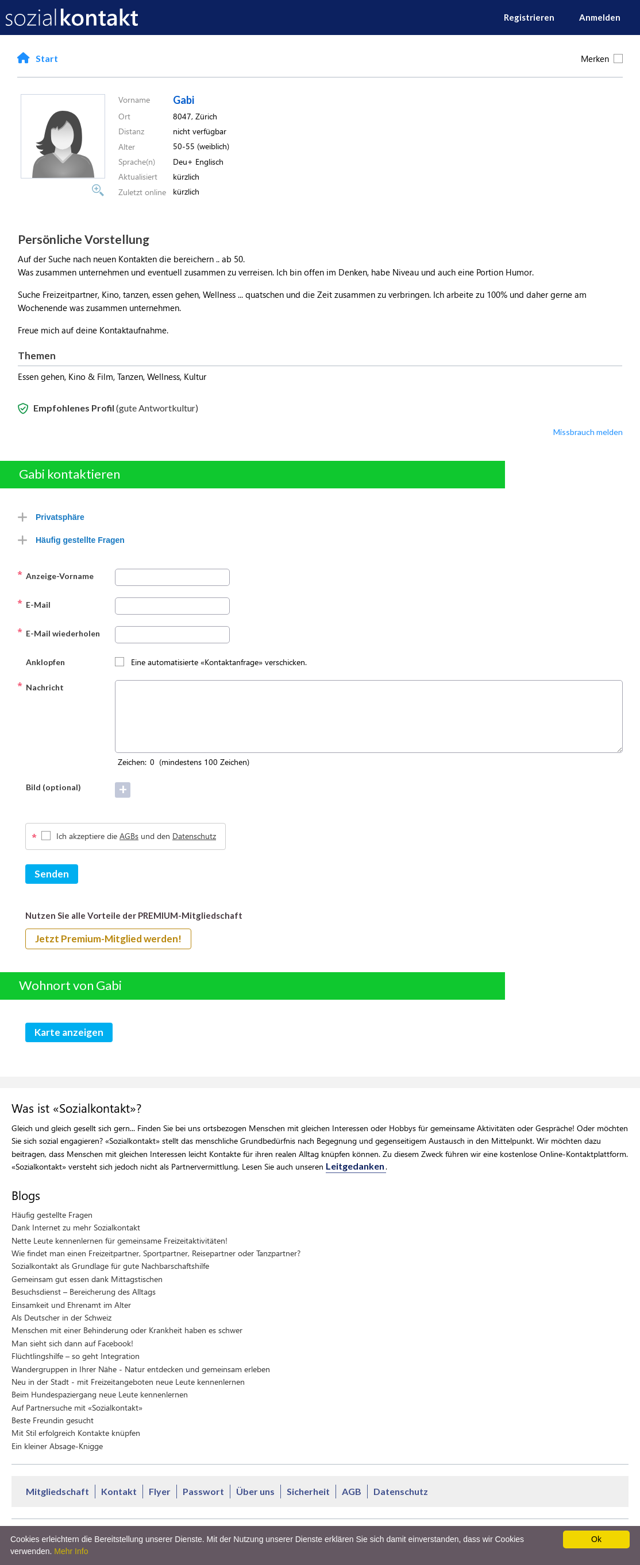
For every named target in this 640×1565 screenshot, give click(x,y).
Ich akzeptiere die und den (136, 835)
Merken (602, 58)
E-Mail (34, 604)
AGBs (128, 835)
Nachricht (40, 686)
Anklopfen (41, 661)
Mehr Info (71, 1551)
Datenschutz (194, 835)
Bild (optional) (49, 786)
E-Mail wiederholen (58, 632)
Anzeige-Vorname (55, 575)
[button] (63, 175)
